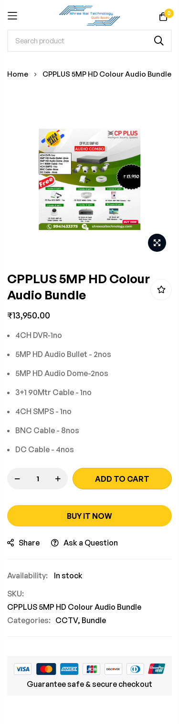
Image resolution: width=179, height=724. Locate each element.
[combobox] (89, 40)
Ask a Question (84, 542)
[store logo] (89, 15)
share (23, 542)
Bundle (94, 620)
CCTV (66, 620)
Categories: (29, 620)
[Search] (159, 40)
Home (17, 74)
